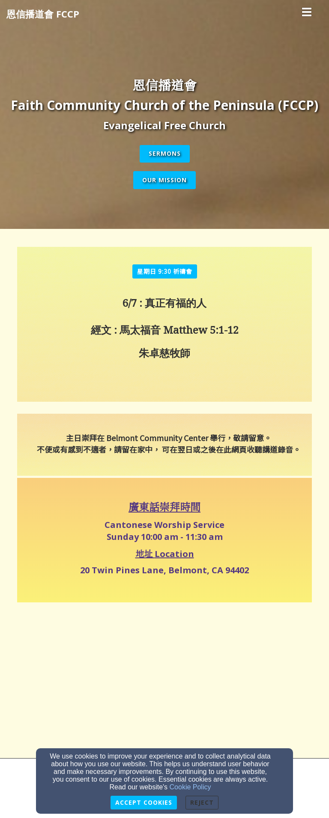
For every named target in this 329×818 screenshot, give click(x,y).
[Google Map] (164, 676)
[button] (164, 271)
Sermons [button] (165, 153)
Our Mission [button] (164, 180)
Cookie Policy (190, 787)
